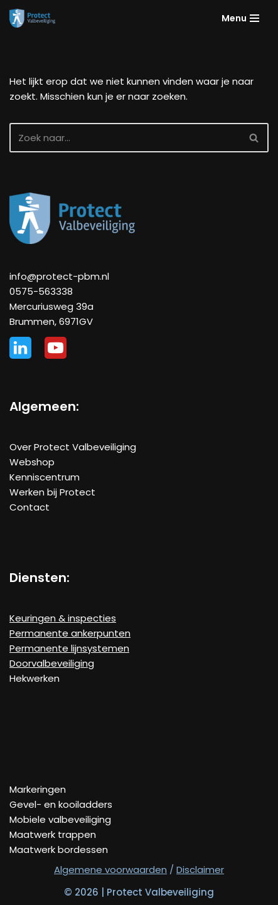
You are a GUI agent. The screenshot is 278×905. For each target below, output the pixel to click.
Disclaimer (200, 869)
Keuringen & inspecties (62, 618)
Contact (29, 507)
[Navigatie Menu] (240, 18)
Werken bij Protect (52, 492)
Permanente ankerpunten (70, 633)
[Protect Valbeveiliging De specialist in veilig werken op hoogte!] (32, 18)
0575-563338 (41, 291)
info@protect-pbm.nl (59, 276)
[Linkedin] (20, 348)
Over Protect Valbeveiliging (72, 446)
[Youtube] (56, 348)
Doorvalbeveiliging (51, 663)
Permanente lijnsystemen (69, 648)
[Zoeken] (124, 137)
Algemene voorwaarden (110, 869)
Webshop (32, 461)
